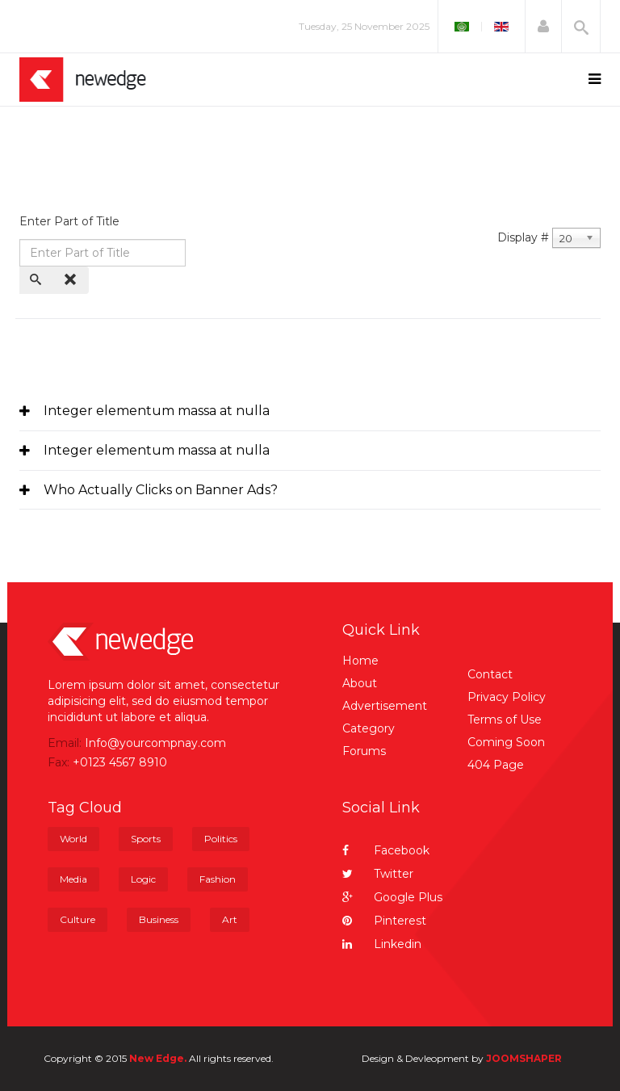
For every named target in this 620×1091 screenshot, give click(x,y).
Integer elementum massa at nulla (157, 410)
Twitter (377, 874)
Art (229, 919)
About (359, 683)
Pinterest (384, 920)
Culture (77, 919)
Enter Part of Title (71, 221)
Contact (490, 674)
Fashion (217, 879)
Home (360, 660)
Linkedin (381, 944)
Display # (523, 237)
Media (73, 879)
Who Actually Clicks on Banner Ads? (161, 489)
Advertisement (384, 706)
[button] (543, 27)
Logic (143, 879)
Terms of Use (504, 719)
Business (158, 919)
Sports (146, 839)
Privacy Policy (506, 697)
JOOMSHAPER (524, 1058)
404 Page (495, 764)
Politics (220, 839)
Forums (364, 751)
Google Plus (392, 897)
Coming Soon (506, 742)
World (73, 839)
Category (368, 728)
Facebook (385, 850)
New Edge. (157, 1058)
